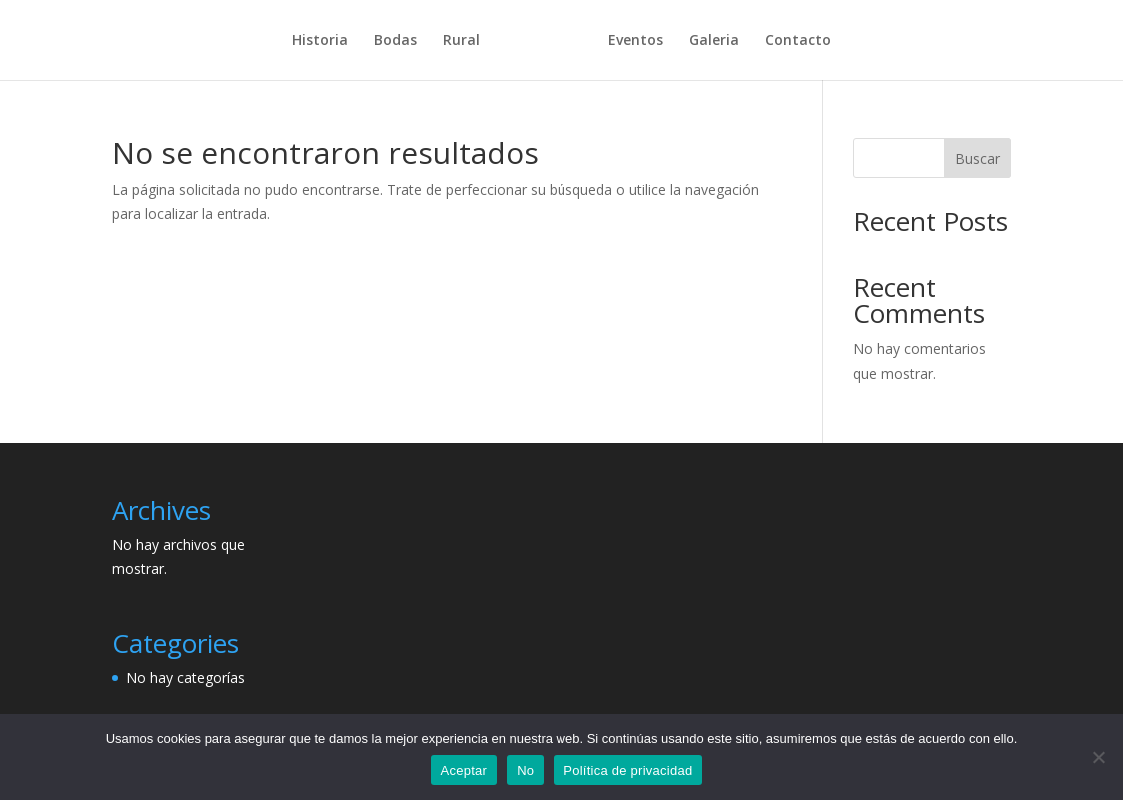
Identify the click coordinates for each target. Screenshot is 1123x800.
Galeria (707, 41)
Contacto (791, 41)
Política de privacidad (627, 770)
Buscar (977, 158)
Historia (327, 41)
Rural (468, 41)
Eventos (628, 41)
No (525, 770)
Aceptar (464, 770)
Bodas (402, 41)
